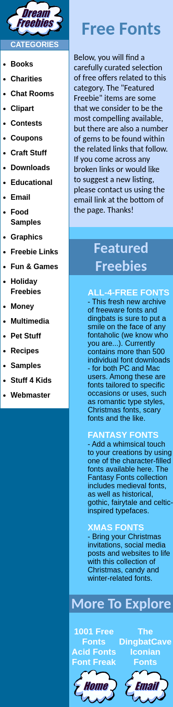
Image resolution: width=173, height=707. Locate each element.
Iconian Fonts (145, 657)
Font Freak (94, 662)
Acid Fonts (94, 652)
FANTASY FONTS (123, 435)
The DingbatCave (145, 636)
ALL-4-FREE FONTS (128, 292)
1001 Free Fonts (93, 636)
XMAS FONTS (116, 527)
